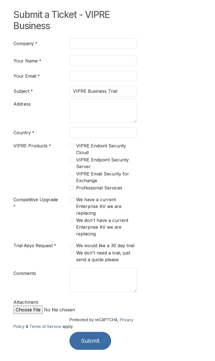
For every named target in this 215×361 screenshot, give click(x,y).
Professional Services (99, 188)
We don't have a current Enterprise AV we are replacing (102, 227)
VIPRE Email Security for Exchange (102, 177)
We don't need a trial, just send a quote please (103, 256)
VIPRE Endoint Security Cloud (101, 149)
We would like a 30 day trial (105, 245)
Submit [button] (90, 340)
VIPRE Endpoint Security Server (102, 163)
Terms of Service (45, 326)
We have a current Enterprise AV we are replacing (98, 206)
